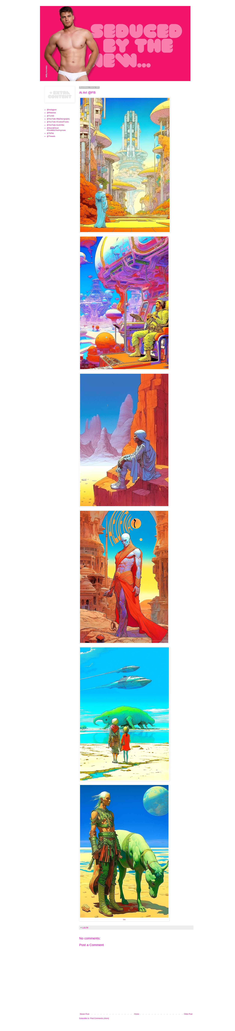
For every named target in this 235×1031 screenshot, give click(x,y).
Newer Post (84, 1014)
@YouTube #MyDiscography (58, 119)
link (124, 919)
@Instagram (52, 110)
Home (136, 1014)
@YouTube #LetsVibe (55, 125)
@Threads (51, 136)
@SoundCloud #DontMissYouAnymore (56, 129)
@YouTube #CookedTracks (58, 122)
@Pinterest (51, 113)
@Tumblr (50, 116)
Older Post (188, 1014)
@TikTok (50, 133)
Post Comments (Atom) (99, 1018)
